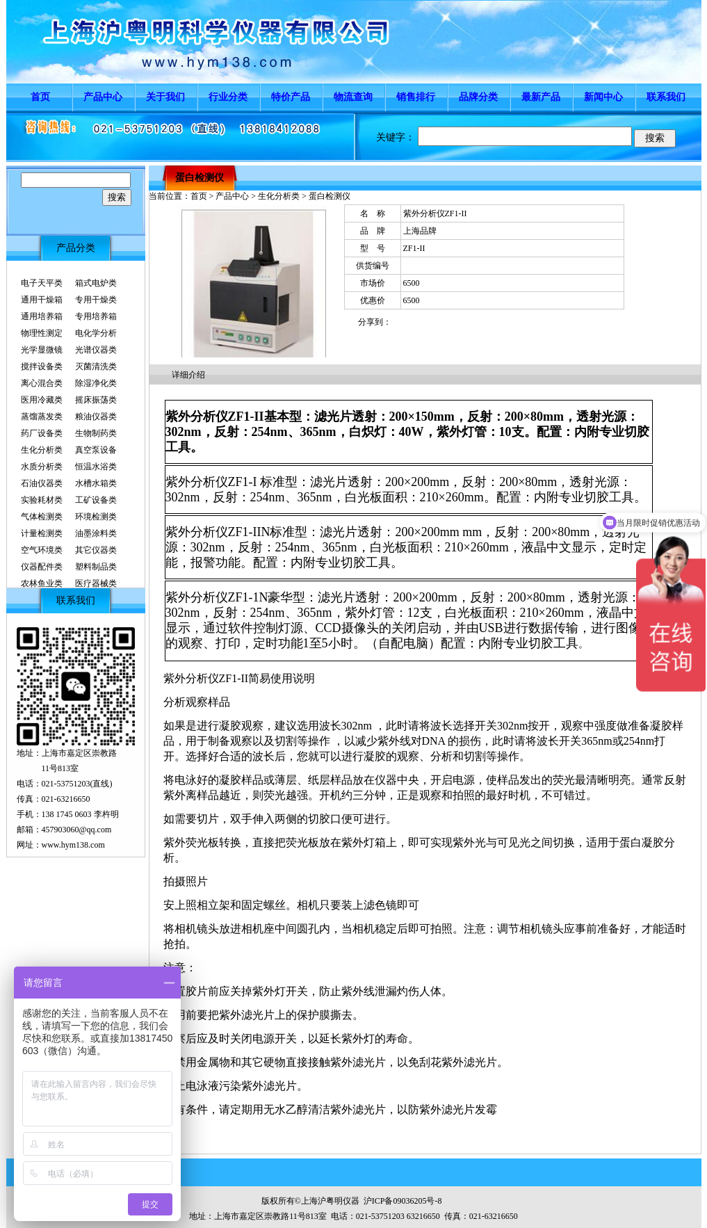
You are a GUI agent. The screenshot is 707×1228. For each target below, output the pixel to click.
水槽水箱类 (96, 483)
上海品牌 (420, 231)
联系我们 (666, 97)
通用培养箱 (42, 316)
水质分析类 (42, 466)
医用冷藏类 (42, 400)
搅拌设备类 (42, 366)
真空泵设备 (96, 450)
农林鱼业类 (42, 583)
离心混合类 (42, 383)
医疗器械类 (96, 583)
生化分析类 (42, 450)
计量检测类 (42, 533)
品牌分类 (478, 97)
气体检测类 (42, 517)
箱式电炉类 (96, 283)
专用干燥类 (96, 300)
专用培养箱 (96, 316)
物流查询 (353, 97)
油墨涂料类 (96, 533)
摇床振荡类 (96, 400)
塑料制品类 (96, 567)
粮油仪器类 (96, 416)
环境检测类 (96, 517)
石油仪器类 (42, 483)
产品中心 (102, 97)
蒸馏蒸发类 (42, 416)
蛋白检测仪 (199, 177)
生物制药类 (96, 433)
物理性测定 (42, 333)
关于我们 (165, 97)
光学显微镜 (42, 350)
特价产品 (290, 97)
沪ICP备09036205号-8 (403, 1201)
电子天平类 (42, 283)
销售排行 (415, 97)
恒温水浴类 (96, 466)
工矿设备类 (96, 500)
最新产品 (540, 97)
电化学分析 (96, 333)
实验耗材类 (42, 500)
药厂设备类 (42, 433)
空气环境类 (42, 550)
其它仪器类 (96, 550)
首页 (40, 97)
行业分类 (228, 97)
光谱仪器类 (96, 350)
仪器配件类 (42, 567)
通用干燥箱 (42, 300)
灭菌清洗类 (96, 366)
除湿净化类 (96, 383)
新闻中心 (603, 97)
